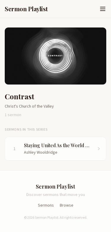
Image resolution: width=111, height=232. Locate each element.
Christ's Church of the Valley (29, 106)
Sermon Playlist (26, 9)
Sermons (46, 205)
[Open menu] (102, 8)
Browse (66, 205)
